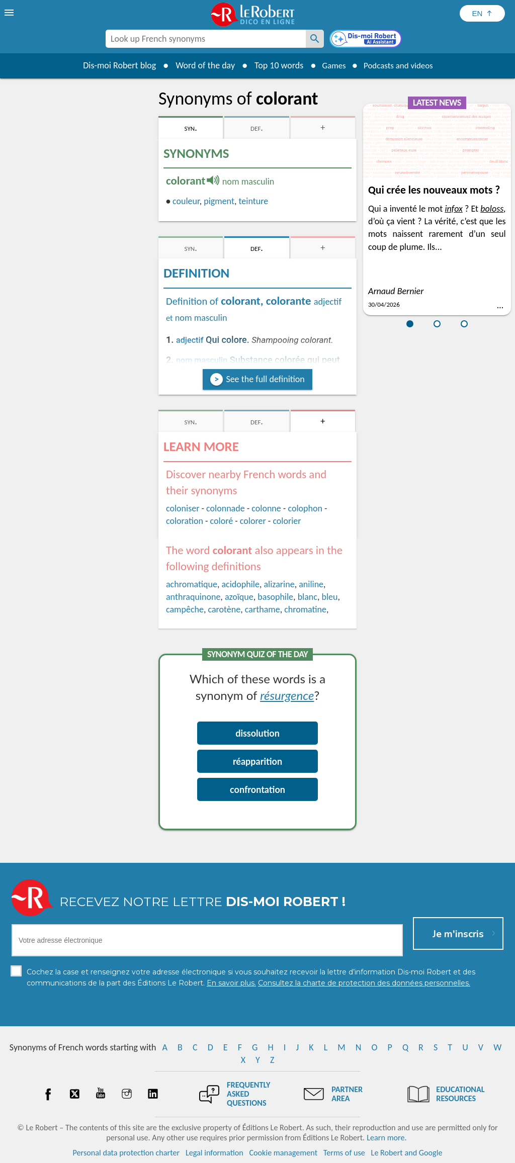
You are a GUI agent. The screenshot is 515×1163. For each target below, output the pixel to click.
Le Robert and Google (407, 1152)
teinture (254, 201)
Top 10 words (273, 65)
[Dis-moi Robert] (366, 40)
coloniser (182, 508)
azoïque (239, 596)
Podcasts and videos (400, 65)
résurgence (287, 695)
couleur (186, 201)
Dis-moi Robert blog (114, 65)
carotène (224, 609)
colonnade (225, 508)
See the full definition (265, 379)
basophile (275, 596)
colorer (253, 520)
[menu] (10, 12)
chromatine (305, 609)
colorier (287, 520)
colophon (305, 508)
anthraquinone (193, 596)
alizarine (279, 584)
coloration (184, 520)
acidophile (240, 584)
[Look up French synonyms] (315, 39)
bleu (329, 596)
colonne (266, 508)
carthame (262, 609)
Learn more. (386, 1137)
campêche (185, 609)
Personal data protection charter (126, 1152)
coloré (221, 520)
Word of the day (200, 65)
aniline (311, 584)
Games (331, 65)
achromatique (191, 584)
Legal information (214, 1152)
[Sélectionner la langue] (482, 13)
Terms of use (344, 1152)
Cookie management (283, 1152)
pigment (219, 201)
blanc (307, 596)
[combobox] (206, 39)
